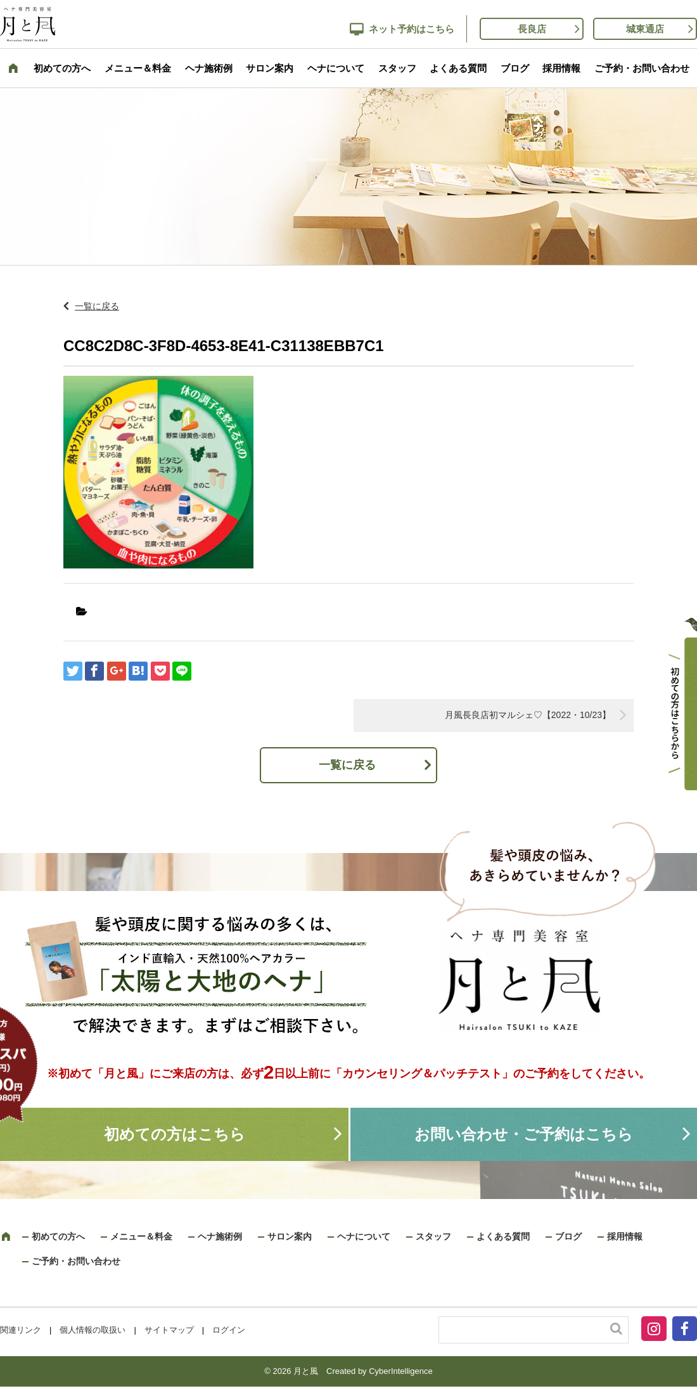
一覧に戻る (97, 306)
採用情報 (561, 68)
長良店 (532, 28)
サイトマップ (169, 1330)
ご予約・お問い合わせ (641, 68)
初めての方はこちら (174, 1134)
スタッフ (397, 68)
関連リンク (20, 1330)
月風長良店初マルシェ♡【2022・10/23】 (528, 715)
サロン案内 (269, 68)
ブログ (515, 68)
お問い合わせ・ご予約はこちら (523, 1134)
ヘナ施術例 (209, 68)
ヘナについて (335, 68)
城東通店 (645, 28)
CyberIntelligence (400, 1371)
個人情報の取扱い (92, 1330)
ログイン (228, 1330)
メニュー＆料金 (138, 68)
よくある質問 (458, 68)
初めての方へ (62, 68)
